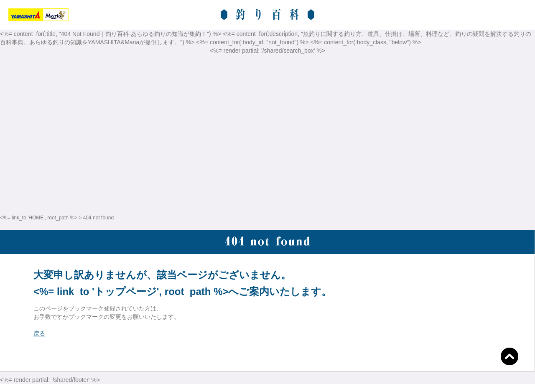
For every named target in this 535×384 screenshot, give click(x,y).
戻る (39, 333)
